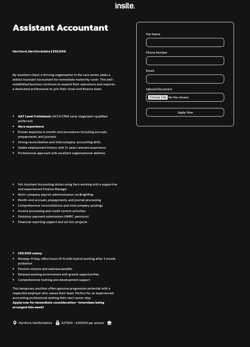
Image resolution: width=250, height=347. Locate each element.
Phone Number (156, 52)
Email (150, 70)
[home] (125, 5)
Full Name (153, 34)
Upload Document (159, 89)
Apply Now (185, 112)
